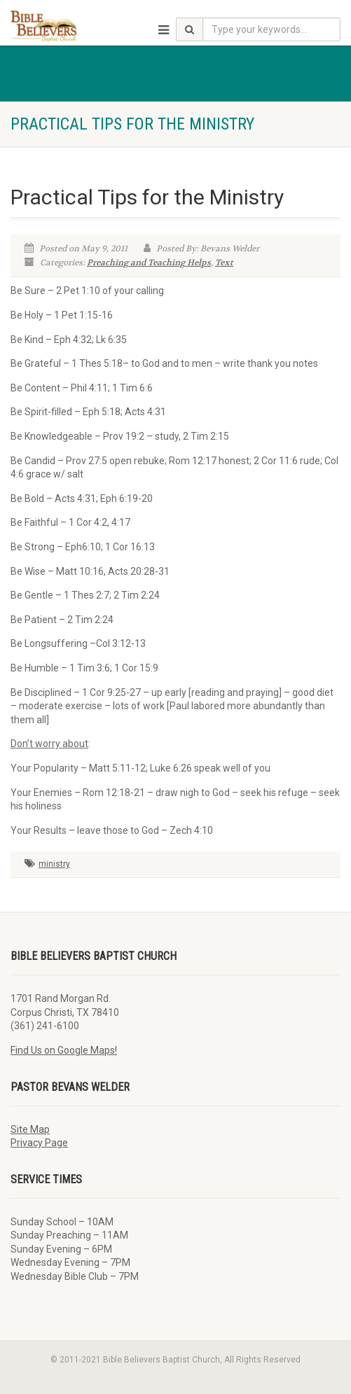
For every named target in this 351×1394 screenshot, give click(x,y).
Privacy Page (39, 1142)
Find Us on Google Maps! (64, 1050)
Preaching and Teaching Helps (149, 262)
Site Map (30, 1129)
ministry (54, 864)
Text (224, 262)
